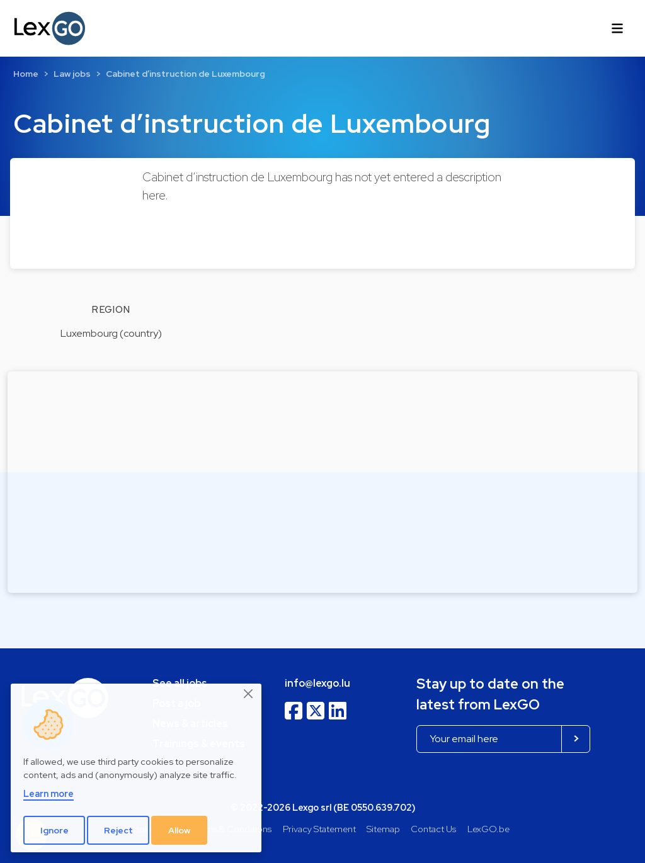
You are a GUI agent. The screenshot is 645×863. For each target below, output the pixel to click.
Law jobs (72, 73)
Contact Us (433, 829)
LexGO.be (488, 829)
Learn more (48, 793)
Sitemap (383, 829)
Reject (118, 830)
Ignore (54, 830)
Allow (179, 830)
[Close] (248, 694)
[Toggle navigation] (617, 28)
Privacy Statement (319, 829)
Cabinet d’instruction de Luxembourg (185, 73)
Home (25, 73)
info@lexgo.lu (317, 683)
